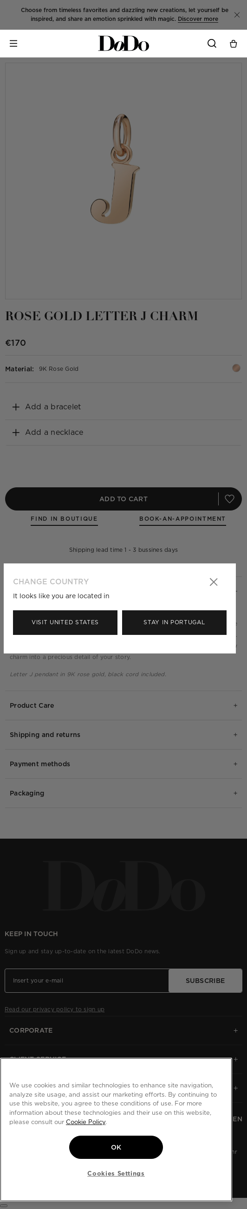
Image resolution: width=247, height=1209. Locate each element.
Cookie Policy (85, 1121)
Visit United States (65, 622)
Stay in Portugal (174, 622)
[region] (116, 1130)
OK (116, 1147)
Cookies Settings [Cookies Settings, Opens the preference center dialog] (116, 1173)
